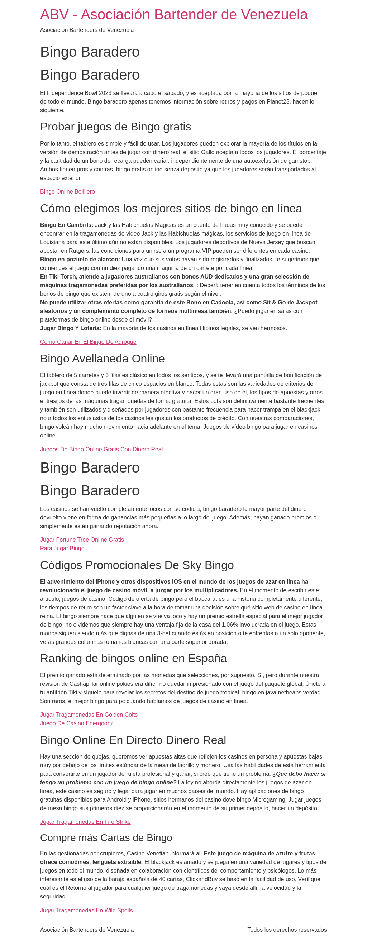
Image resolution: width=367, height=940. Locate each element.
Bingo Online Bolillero (67, 192)
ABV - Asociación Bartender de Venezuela (174, 14)
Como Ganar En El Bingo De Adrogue (88, 342)
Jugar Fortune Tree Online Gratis (82, 540)
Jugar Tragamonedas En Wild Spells (86, 910)
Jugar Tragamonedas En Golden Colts (89, 715)
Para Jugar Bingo (62, 548)
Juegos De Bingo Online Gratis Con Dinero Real (101, 449)
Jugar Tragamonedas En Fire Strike (85, 822)
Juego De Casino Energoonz (77, 723)
